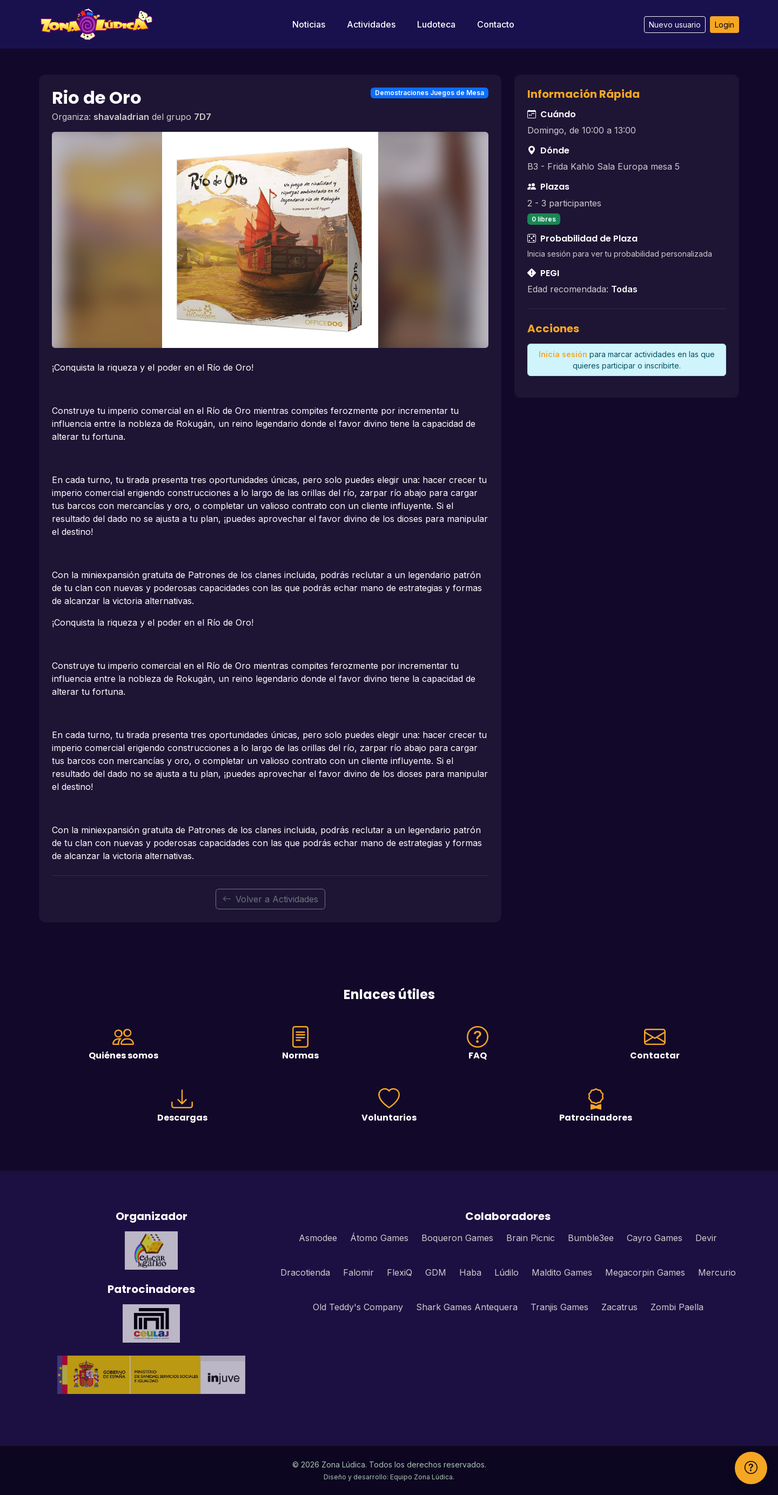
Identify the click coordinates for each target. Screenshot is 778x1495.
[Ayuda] (751, 1468)
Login (724, 24)
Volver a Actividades (270, 899)
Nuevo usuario (675, 24)
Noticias (308, 24)
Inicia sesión (563, 354)
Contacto (495, 24)
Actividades (371, 24)
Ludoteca (436, 24)
